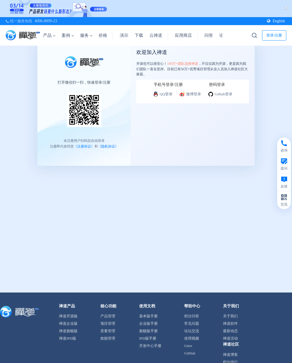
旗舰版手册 (148, 331)
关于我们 (230, 316)
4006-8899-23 (46, 21)
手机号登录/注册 (168, 84)
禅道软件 (230, 323)
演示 (124, 35)
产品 (49, 35)
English (276, 21)
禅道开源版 (68, 316)
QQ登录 (163, 94)
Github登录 (220, 94)
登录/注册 (274, 35)
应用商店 (183, 35)
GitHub (189, 353)
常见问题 (191, 323)
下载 (139, 35)
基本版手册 (148, 316)
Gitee (188, 346)
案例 (68, 35)
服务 (86, 35)
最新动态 (230, 331)
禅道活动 (230, 338)
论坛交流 (191, 331)
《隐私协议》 (108, 146)
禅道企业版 (68, 323)
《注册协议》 (84, 146)
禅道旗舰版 (68, 331)
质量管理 (107, 331)
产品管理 (107, 316)
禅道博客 (230, 354)
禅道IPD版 (67, 338)
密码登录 (217, 84)
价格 (103, 35)
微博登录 (190, 94)
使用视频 (191, 338)
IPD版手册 (147, 338)
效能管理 (107, 338)
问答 (208, 35)
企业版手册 (148, 323)
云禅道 (155, 35)
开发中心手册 (150, 346)
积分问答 (191, 316)
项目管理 (107, 323)
